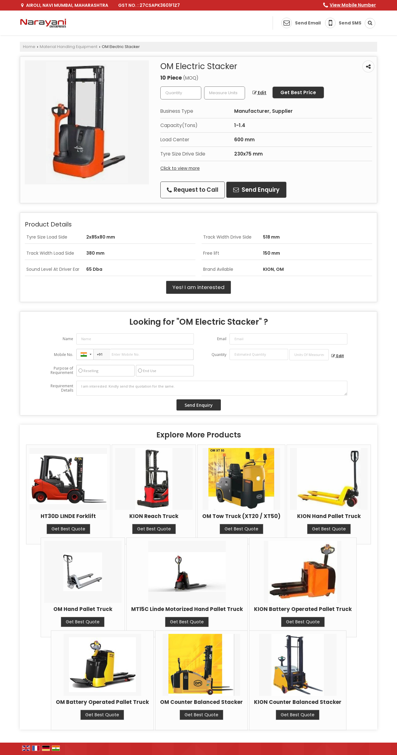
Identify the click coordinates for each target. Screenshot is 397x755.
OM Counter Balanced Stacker (201, 702)
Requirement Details (62, 388)
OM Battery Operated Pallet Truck (102, 702)
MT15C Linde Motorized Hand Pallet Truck (187, 609)
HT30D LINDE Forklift (68, 516)
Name (68, 338)
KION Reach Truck (153, 516)
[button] (353, 5)
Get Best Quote (68, 529)
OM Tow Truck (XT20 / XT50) (241, 516)
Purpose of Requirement (62, 370)
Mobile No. (63, 354)
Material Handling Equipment (68, 46)
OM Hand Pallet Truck (82, 609)
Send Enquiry (256, 190)
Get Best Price (298, 92)
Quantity (219, 354)
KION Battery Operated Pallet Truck (303, 609)
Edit (259, 93)
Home (29, 46)
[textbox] (224, 92)
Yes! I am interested (198, 287)
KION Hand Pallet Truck (329, 516)
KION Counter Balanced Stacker (297, 702)
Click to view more (180, 168)
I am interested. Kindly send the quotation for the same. (211, 388)
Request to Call (192, 190)
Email (221, 338)
